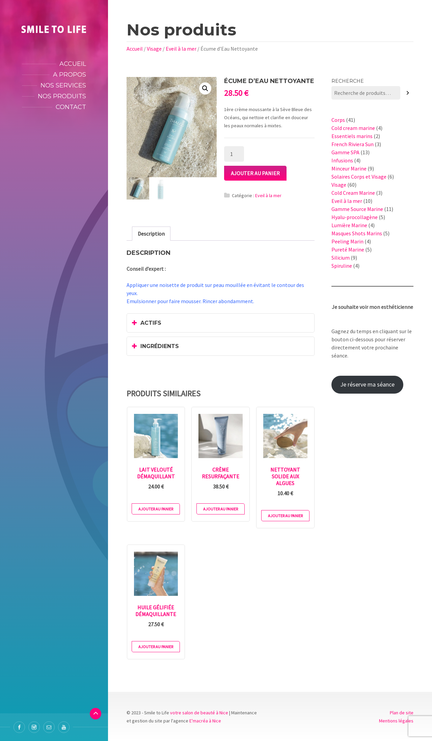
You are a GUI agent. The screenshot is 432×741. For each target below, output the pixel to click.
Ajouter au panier (255, 173)
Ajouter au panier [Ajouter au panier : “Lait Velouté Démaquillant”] (155, 508)
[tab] (151, 234)
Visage (154, 48)
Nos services (63, 85)
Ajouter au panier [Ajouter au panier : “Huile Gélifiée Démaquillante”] (155, 646)
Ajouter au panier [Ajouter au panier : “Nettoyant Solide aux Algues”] (285, 515)
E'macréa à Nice (205, 721)
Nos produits (62, 96)
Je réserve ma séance (367, 384)
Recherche (347, 81)
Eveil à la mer (181, 48)
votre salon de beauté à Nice (199, 713)
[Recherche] (407, 93)
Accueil (72, 64)
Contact (71, 107)
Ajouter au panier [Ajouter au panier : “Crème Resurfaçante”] (220, 508)
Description (151, 233)
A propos (69, 74)
